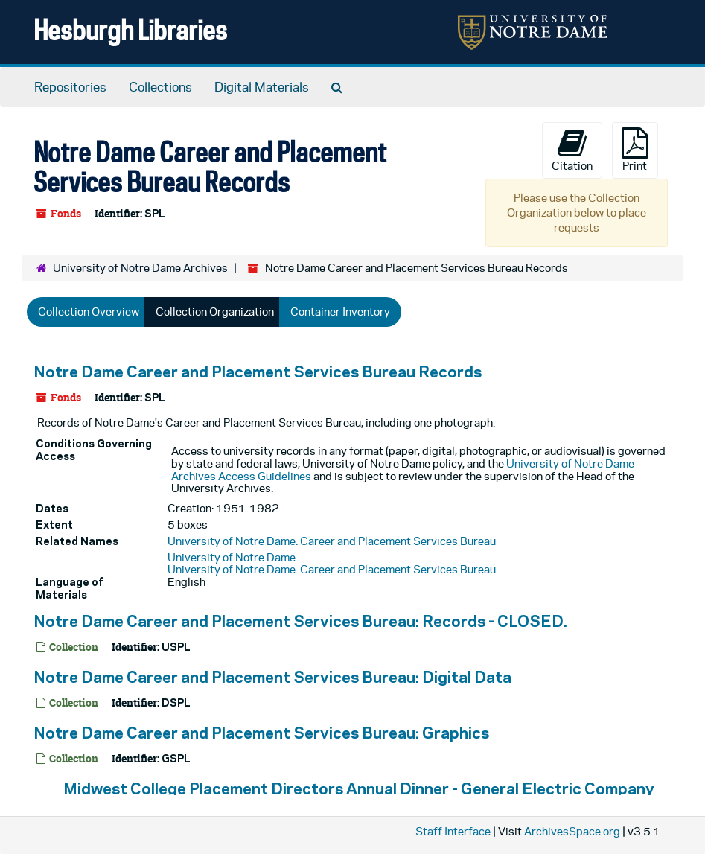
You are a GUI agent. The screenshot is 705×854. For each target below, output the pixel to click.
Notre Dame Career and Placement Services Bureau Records (258, 371)
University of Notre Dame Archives (140, 267)
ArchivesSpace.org (572, 831)
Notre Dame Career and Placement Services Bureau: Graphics (261, 733)
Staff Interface (453, 831)
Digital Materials (261, 87)
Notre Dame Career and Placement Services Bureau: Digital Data (272, 677)
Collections (160, 87)
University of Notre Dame (232, 557)
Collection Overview (88, 311)
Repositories (70, 87)
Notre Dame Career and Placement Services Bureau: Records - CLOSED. (300, 621)
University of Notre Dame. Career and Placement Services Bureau (332, 541)
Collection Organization (215, 311)
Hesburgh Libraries (130, 29)
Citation (572, 149)
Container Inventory (340, 311)
